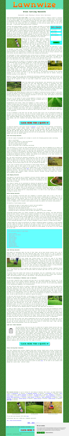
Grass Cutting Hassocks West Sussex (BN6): (17, 17)
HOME (45, 8)
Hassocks (33, 126)
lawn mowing (49, 130)
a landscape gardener (31, 393)
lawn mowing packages (17, 26)
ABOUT (51, 8)
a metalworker (14, 393)
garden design (51, 398)
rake (28, 168)
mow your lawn (34, 40)
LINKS (48, 8)
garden (14, 34)
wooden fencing (37, 398)
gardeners (51, 394)
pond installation (46, 397)
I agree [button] (39, 432)
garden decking (22, 398)
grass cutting (25, 126)
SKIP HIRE (9, 399)
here (42, 360)
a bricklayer (48, 393)
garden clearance (22, 394)
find (11, 350)
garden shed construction (13, 397)
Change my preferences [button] (49, 432)
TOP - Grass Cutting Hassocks (14, 420)
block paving (31, 397)
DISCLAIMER (60, 8)
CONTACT (55, 8)
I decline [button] (42, 432)
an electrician (37, 394)
